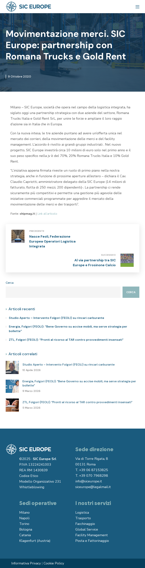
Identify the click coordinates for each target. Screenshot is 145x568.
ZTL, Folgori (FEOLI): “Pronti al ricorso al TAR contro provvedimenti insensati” (66, 340)
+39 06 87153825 (93, 470)
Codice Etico (28, 476)
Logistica (82, 512)
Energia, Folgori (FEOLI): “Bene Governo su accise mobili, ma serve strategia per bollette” (68, 329)
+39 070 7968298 (93, 475)
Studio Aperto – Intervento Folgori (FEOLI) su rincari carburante (56, 318)
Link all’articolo (47, 214)
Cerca (10, 283)
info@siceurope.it (88, 481)
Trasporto (83, 518)
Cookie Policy (54, 563)
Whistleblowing (31, 487)
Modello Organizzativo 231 (40, 481)
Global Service (86, 529)
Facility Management (91, 535)
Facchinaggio (85, 524)
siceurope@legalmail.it (93, 487)
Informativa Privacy (26, 563)
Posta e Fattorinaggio (92, 540)
